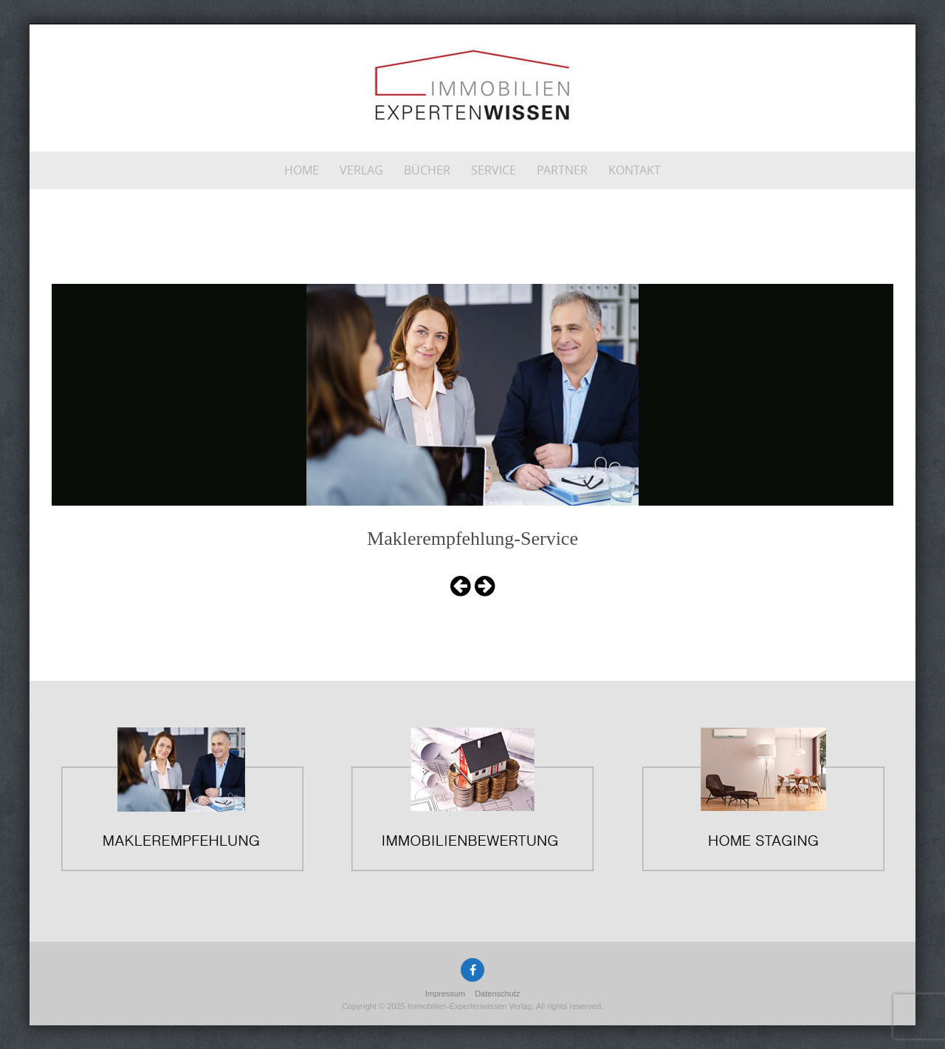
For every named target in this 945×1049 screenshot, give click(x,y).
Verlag (361, 170)
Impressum (445, 993)
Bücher (427, 170)
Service (493, 170)
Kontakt (634, 170)
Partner (562, 170)
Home (301, 170)
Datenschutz (497, 993)
